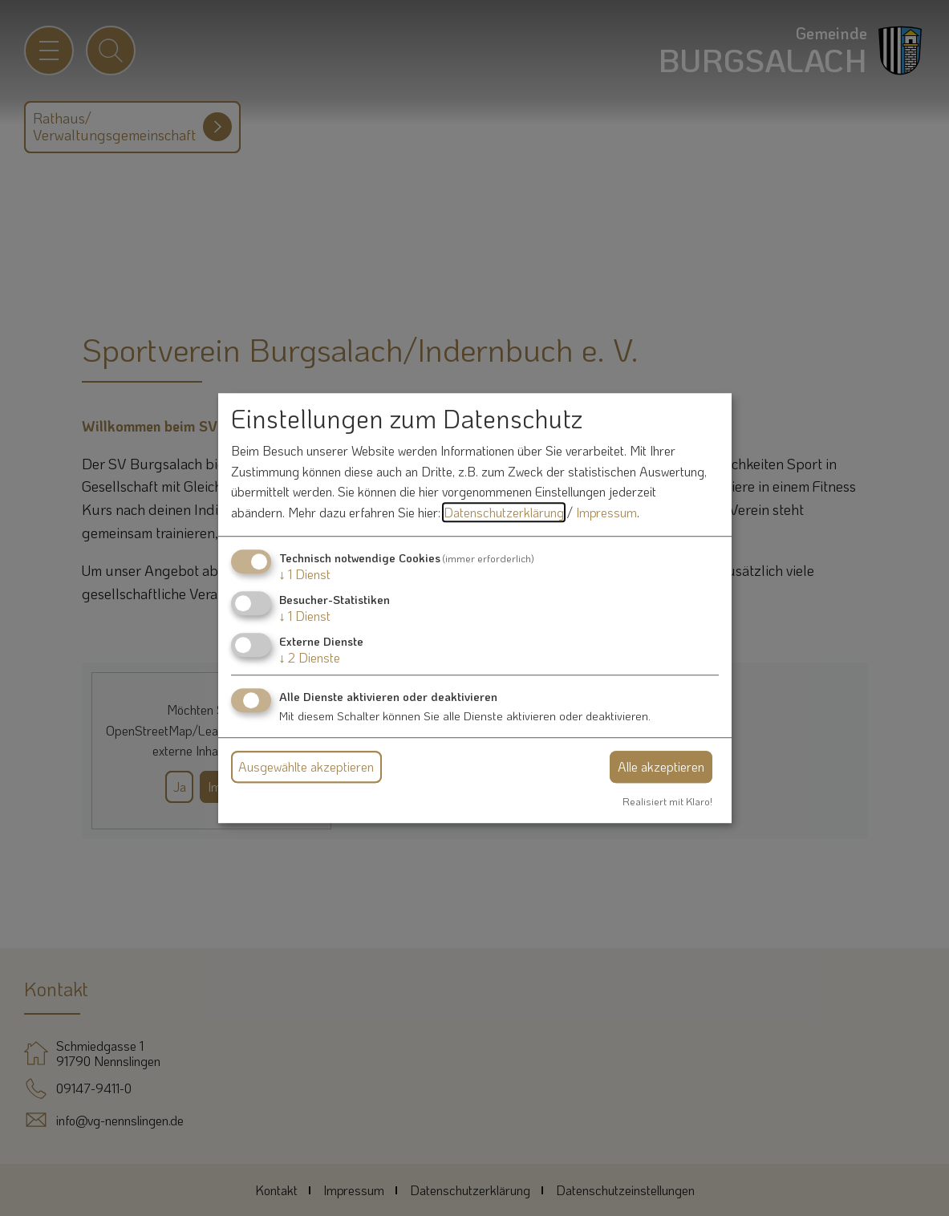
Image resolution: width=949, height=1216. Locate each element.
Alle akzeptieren (661, 766)
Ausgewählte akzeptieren (306, 766)
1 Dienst (305, 573)
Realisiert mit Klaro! (667, 801)
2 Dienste (309, 657)
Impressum (606, 512)
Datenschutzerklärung (504, 512)
